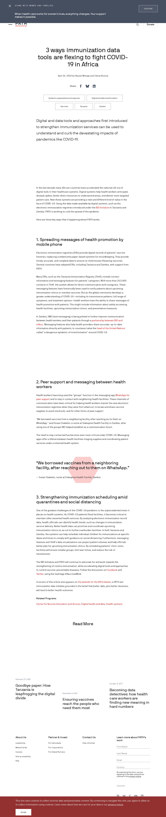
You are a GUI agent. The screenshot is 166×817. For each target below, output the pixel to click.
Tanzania (83, 106)
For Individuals (54, 743)
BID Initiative (102, 207)
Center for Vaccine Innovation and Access (58, 604)
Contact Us (89, 737)
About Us (21, 737)
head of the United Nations (111, 328)
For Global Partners (56, 752)
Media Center (21, 747)
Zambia (102, 106)
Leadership (20, 743)
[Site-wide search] (137, 24)
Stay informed (88, 743)
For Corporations (55, 747)
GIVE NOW (148, 9)
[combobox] (133, 767)
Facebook (112, 570)
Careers (19, 752)
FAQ (17, 761)
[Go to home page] (21, 24)
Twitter (39, 574)
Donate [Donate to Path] (150, 24)
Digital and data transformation (104, 98)
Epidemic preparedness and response (64, 98)
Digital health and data (93, 604)
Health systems (114, 604)
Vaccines (64, 106)
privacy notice (115, 804)
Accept (23, 812)
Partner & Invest (57, 737)
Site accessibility (23, 756)
